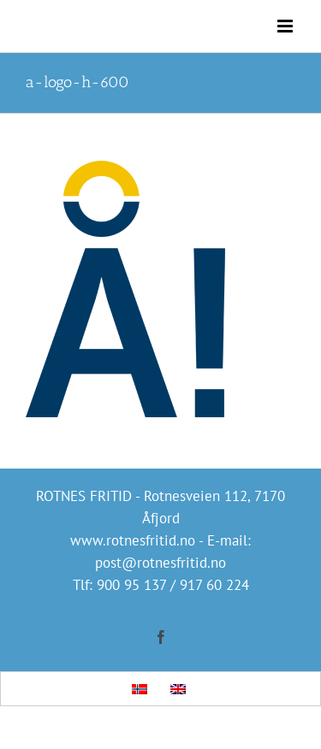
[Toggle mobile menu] (286, 26)
